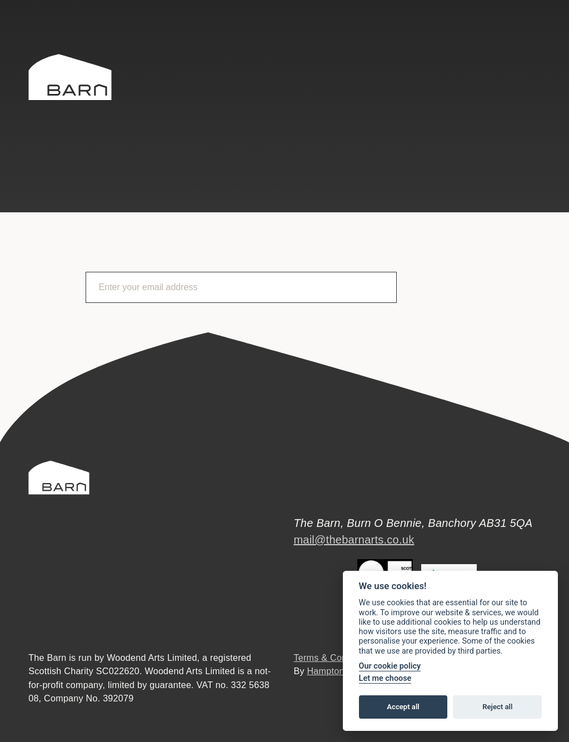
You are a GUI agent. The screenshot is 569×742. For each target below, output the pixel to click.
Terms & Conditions (333, 658)
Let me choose (385, 678)
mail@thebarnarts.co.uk (353, 540)
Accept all (403, 707)
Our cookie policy (390, 666)
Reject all (497, 707)
